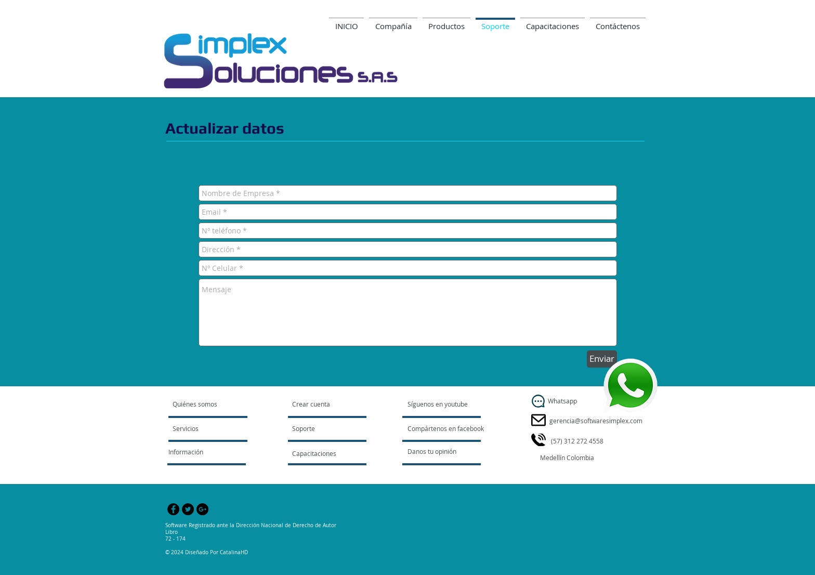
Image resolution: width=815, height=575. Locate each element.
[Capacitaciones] (320, 454)
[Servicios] (202, 429)
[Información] (196, 452)
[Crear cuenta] (322, 404)
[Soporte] (316, 429)
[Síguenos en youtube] (438, 404)
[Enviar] (602, 359)
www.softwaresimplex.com (600, 84)
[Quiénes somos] (212, 404)
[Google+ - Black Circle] (202, 509)
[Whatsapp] (538, 401)
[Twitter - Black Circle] (188, 509)
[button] (568, 458)
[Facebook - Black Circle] (173, 509)
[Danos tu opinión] (444, 452)
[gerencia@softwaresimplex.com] (595, 421)
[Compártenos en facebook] (445, 429)
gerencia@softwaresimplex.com (590, 69)
